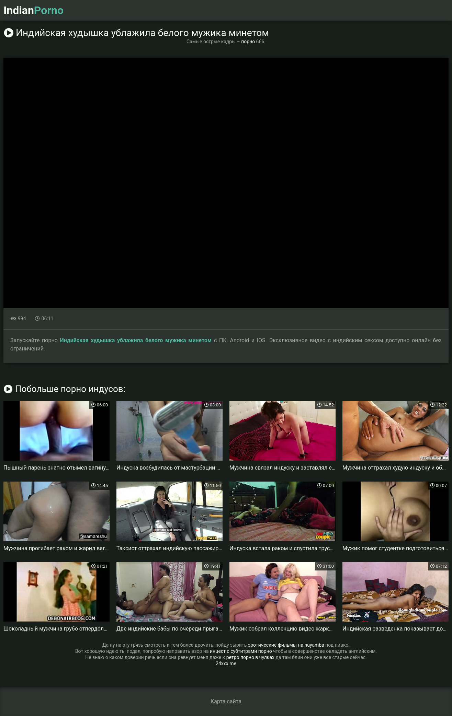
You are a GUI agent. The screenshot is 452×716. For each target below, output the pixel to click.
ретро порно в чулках (250, 657)
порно (248, 41)
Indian (33, 10)
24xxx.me (226, 663)
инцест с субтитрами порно (241, 651)
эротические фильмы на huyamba (286, 645)
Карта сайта (226, 701)
